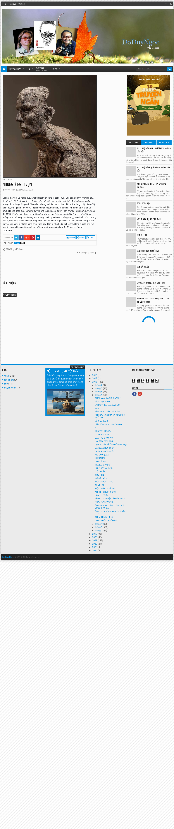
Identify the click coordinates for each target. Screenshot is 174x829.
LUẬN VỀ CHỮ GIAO (104, 434)
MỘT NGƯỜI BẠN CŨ (104, 478)
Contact (21, 4)
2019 (95, 530)
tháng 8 (99, 388)
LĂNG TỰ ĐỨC (101, 492)
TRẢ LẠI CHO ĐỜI (102, 461)
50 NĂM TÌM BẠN (143, 203)
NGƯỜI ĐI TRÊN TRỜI (104, 438)
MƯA (97, 405)
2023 (95, 543)
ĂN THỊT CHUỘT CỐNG (105, 488)
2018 (95, 378)
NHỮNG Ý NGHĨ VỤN (104, 465)
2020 (95, 534)
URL (90, 237)
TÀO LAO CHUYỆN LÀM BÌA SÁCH (110, 495)
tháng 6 (99, 381)
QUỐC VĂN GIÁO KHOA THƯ (107, 395)
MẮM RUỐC (100, 454)
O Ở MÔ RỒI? (100, 468)
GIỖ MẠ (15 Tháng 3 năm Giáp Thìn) (151, 282)
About (13, 4)
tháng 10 (99, 520)
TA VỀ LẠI (99, 482)
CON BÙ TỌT (142, 234)
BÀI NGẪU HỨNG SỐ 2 (105, 448)
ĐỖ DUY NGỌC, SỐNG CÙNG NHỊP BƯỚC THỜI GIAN (110, 503)
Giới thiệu (41, 69)
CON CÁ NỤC (101, 458)
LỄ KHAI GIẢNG (102, 417)
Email (71, 237)
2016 (95, 371)
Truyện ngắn (15, 69)
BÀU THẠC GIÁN (102, 398)
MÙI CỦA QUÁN (102, 451)
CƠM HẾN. (99, 471)
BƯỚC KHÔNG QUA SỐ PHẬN (148, 250)
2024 (95, 547)
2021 (95, 537)
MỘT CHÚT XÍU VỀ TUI (105, 485)
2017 (95, 375)
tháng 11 (99, 524)
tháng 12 (99, 527)
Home (4, 4)
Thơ (28, 69)
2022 (95, 540)
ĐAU (97, 424)
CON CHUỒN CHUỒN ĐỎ (106, 517)
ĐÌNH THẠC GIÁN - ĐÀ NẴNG (108, 408)
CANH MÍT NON (102, 431)
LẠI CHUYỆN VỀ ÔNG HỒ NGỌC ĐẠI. (111, 441)
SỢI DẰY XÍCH (101, 475)
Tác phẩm (9, 376)
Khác (55, 69)
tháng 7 (99, 385)
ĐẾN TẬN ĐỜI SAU (103, 428)
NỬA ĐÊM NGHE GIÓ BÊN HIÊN (108, 421)
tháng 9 (99, 391)
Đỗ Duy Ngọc (8, 554)
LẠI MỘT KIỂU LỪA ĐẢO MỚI (107, 401)
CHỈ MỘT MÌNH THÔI (104, 514)
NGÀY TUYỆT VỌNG (104, 498)
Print (81, 237)
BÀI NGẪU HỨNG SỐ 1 (105, 444)
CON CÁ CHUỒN (143, 266)
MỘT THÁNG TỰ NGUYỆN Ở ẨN (148, 219)
